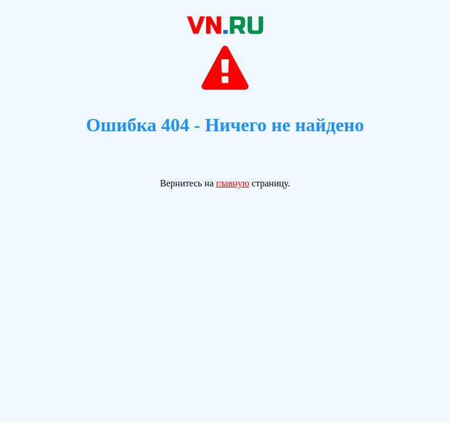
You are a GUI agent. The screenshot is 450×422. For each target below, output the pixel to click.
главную (233, 183)
